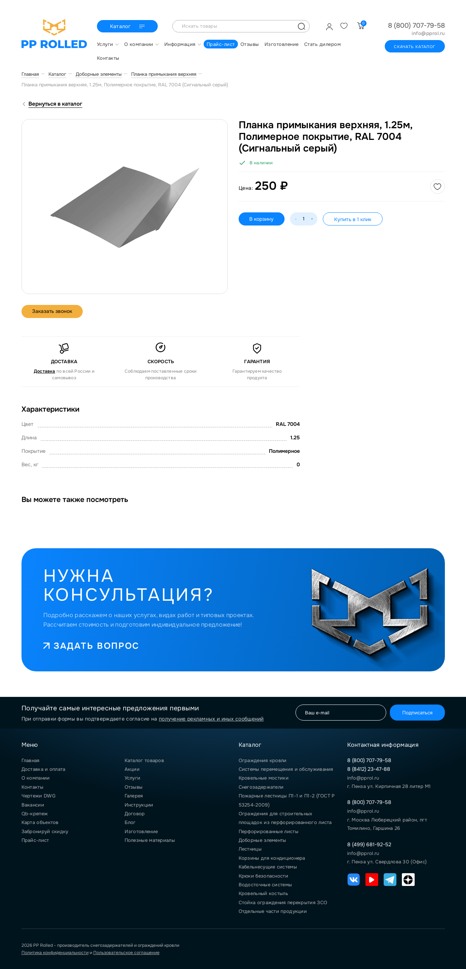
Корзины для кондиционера (272, 858)
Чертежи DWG (38, 796)
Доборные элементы (262, 840)
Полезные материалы (150, 840)
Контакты (32, 787)
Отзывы (134, 787)
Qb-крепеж (34, 814)
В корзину (262, 219)
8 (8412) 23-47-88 (368, 769)
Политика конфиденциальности (55, 953)
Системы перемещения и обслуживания (286, 769)
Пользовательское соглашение (126, 953)
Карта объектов (40, 822)
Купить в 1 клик (353, 219)
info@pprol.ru (428, 33)
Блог (130, 822)
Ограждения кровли (263, 760)
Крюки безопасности (263, 876)
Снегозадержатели (261, 787)
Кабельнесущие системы (268, 867)
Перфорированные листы (268, 831)
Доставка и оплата (43, 769)
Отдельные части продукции (273, 911)
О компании (35, 778)
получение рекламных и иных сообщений (211, 718)
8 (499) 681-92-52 (369, 844)
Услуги (133, 778)
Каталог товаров (144, 760)
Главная (30, 760)
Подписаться (417, 713)
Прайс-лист (35, 840)
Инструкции (139, 805)
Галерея (134, 796)
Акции (132, 769)
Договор (135, 814)
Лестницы (250, 849)
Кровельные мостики (264, 778)
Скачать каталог (415, 46)
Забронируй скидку (44, 831)
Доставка (44, 371)
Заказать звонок (52, 311)
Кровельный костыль (263, 893)
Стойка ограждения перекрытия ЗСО (283, 902)
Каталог (128, 26)
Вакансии (32, 805)
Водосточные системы (265, 885)
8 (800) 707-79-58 (416, 25)
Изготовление (141, 831)
